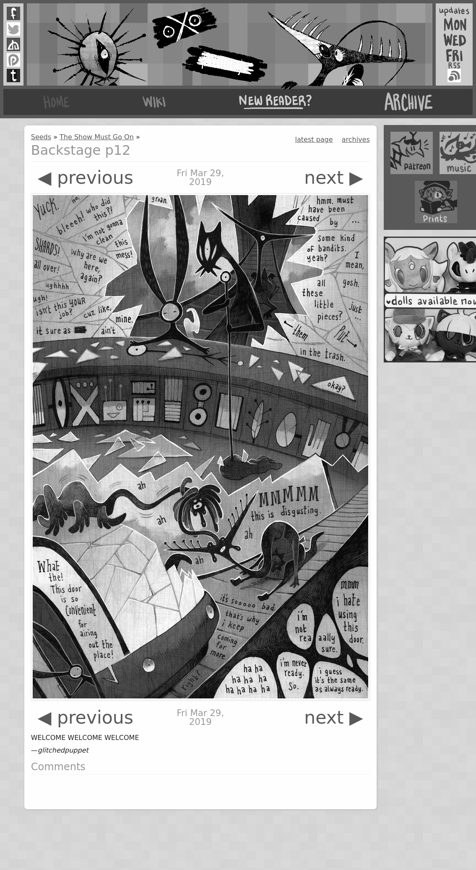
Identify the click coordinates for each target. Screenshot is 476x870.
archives (356, 139)
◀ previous (85, 178)
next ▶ (333, 178)
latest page (314, 139)
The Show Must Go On (97, 137)
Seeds (41, 137)
